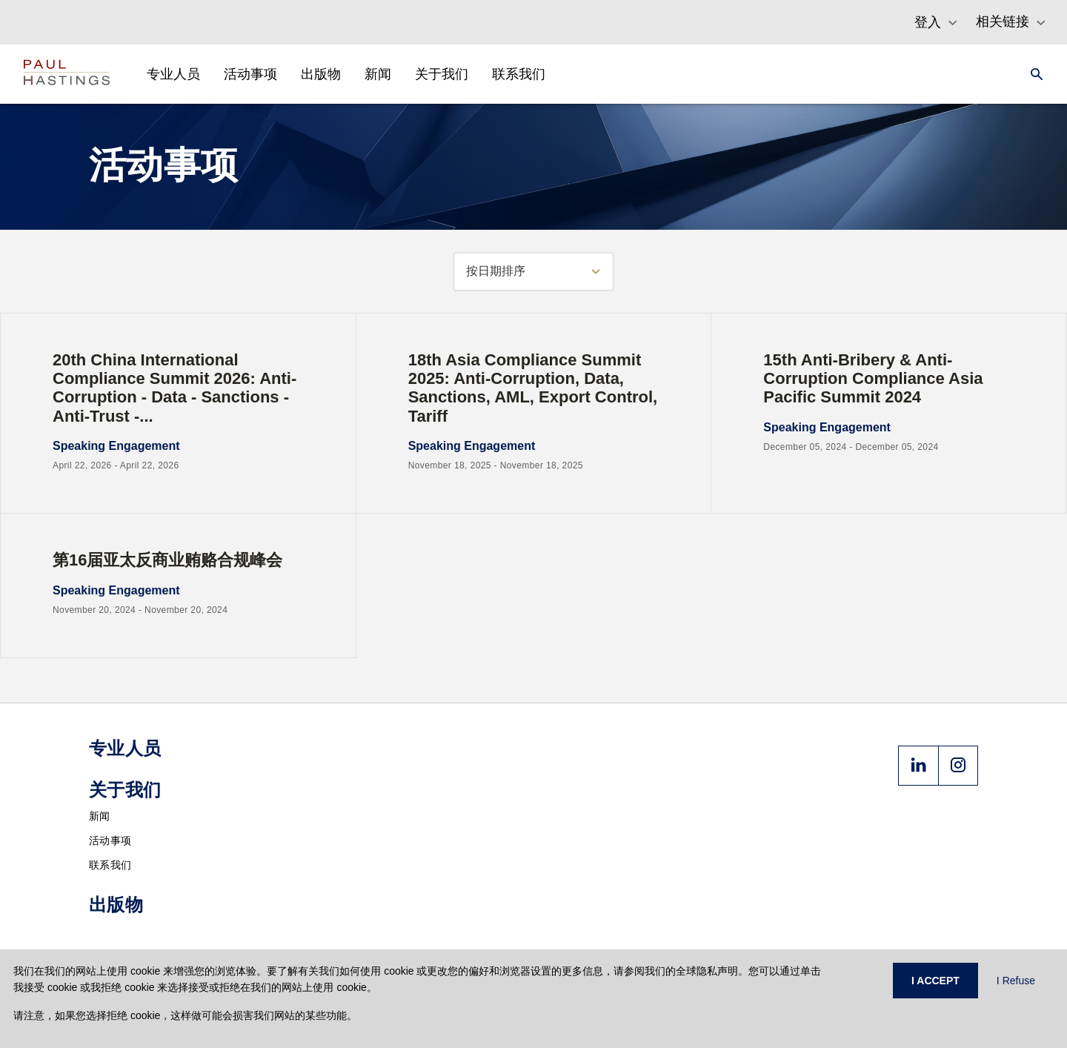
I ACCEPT (935, 980)
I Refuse (1016, 980)
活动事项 (110, 840)
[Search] (1032, 74)
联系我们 (110, 865)
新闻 (99, 816)
